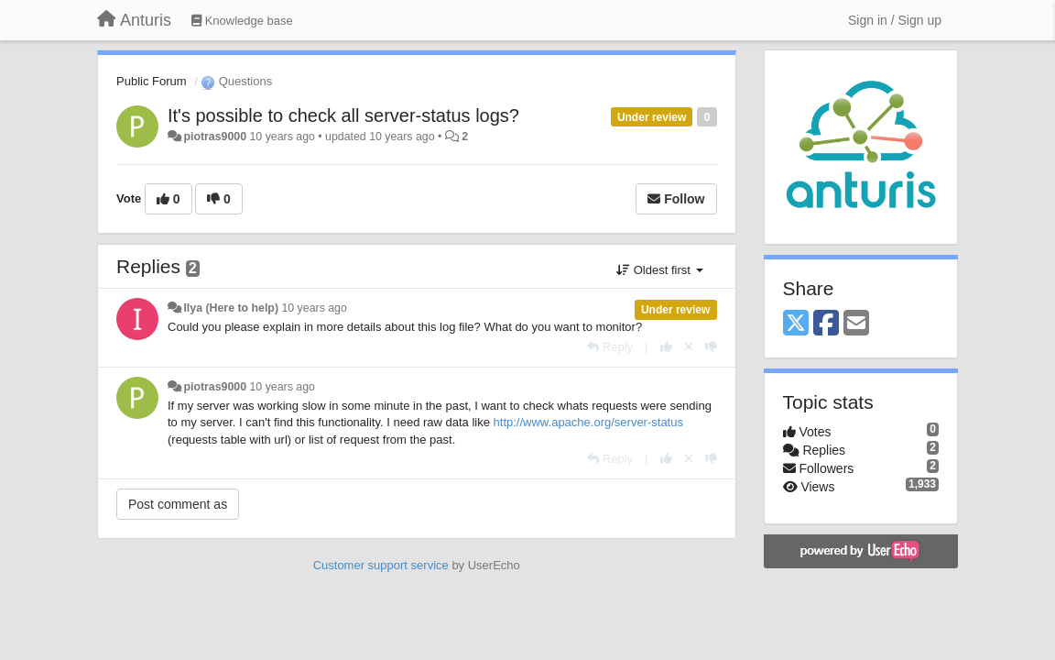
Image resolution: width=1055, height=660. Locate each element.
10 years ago (313, 308)
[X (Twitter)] (796, 324)
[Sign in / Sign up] (895, 20)
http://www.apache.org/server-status (588, 422)
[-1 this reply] (711, 347)
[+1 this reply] (666, 347)
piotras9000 (214, 136)
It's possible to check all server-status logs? (343, 115)
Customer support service (381, 565)
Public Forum (151, 81)
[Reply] (610, 347)
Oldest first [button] (659, 270)
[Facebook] (826, 324)
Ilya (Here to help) (230, 308)
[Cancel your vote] (688, 347)
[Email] (856, 324)
